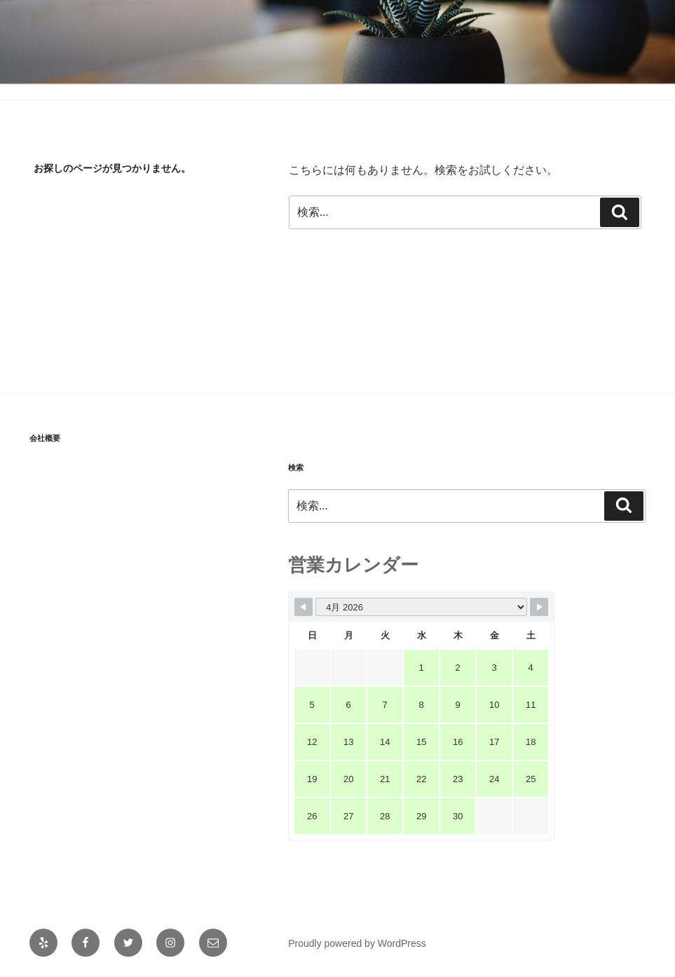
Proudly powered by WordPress (357, 943)
